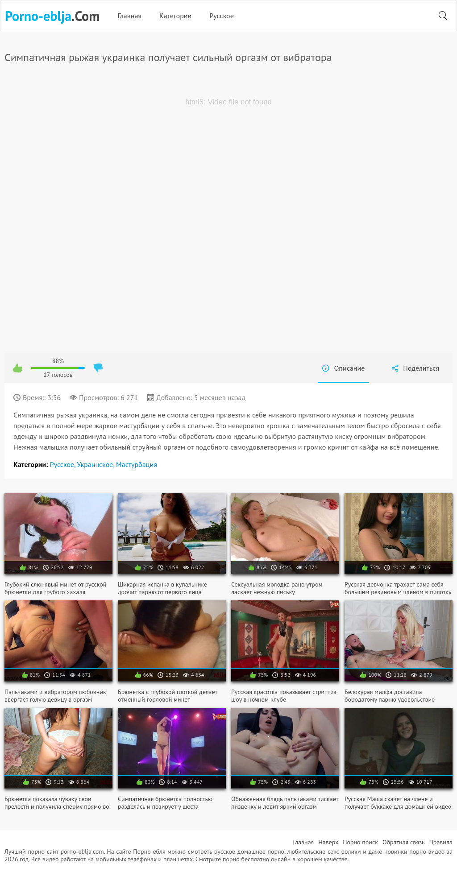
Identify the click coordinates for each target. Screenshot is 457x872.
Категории (175, 15)
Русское (221, 15)
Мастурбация (136, 464)
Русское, (63, 464)
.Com (52, 16)
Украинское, (96, 464)
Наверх (328, 842)
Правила (441, 842)
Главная (129, 15)
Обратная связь (403, 842)
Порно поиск (360, 842)
